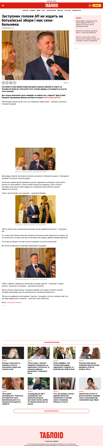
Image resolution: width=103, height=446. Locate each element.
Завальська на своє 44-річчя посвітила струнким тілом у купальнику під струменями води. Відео (89, 397)
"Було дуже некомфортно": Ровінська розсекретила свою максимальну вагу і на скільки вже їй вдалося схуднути (12, 399)
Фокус (79, 18)
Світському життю (52, 98)
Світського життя (14, 302)
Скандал (32, 10)
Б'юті (43, 10)
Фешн (38, 10)
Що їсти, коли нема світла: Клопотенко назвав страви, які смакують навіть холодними (87, 39)
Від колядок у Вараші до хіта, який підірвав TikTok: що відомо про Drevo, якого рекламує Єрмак (87, 23)
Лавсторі (60, 10)
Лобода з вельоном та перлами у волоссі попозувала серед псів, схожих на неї (11, 366)
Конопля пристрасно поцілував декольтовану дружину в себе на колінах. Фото (89, 366)
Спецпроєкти (76, 10)
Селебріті (25, 10)
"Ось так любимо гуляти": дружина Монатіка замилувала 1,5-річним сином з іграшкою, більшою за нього (63, 398)
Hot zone (68, 10)
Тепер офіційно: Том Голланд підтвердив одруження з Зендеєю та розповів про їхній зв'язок (64, 366)
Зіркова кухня (51, 10)
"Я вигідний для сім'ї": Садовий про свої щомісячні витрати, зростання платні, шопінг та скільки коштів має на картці (38, 399)
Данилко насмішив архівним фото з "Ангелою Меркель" (87, 32)
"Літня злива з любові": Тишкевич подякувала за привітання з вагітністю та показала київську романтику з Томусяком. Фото (38, 368)
